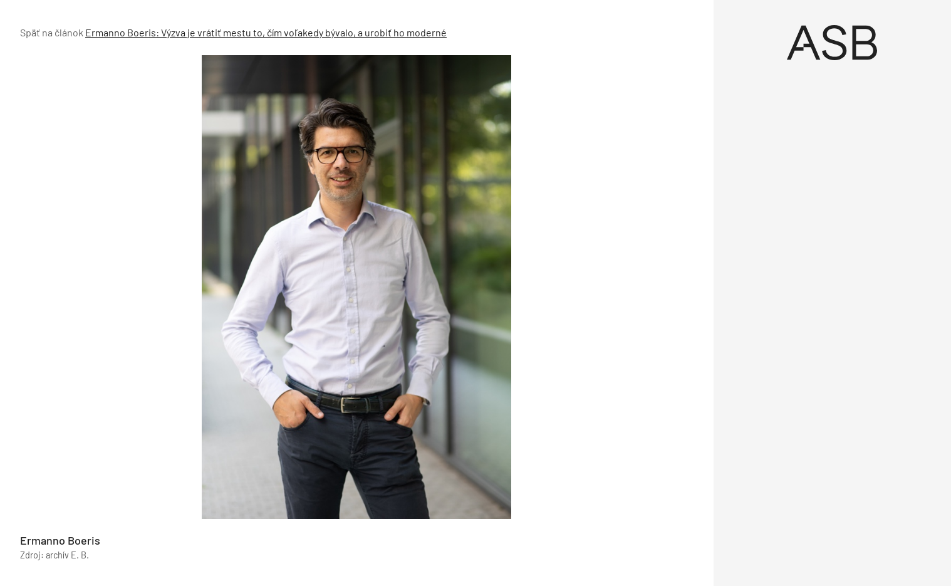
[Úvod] (833, 42)
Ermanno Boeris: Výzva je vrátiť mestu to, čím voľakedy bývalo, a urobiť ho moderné (266, 32)
